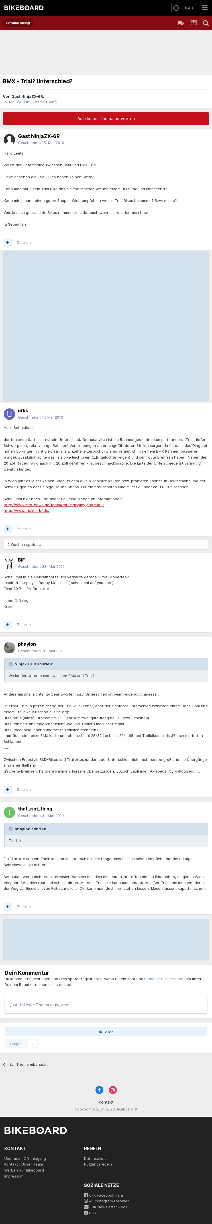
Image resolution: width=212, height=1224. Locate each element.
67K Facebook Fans (104, 1195)
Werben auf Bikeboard (24, 1170)
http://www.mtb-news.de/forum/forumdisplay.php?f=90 (54, 504)
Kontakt (106, 1102)
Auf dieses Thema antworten (106, 118)
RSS (90, 1213)
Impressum (13, 1176)
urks (23, 410)
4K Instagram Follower (106, 1201)
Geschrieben (41, 142)
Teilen (106, 1032)
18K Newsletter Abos (105, 1207)
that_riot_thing (35, 809)
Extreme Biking (43, 102)
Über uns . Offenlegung (25, 1158)
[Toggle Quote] (11, 664)
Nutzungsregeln (98, 1164)
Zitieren (24, 242)
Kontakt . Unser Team (23, 1164)
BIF (21, 560)
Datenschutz (95, 1158)
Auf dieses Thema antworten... (41, 1004)
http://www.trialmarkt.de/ (27, 510)
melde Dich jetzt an (166, 978)
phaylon (27, 644)
